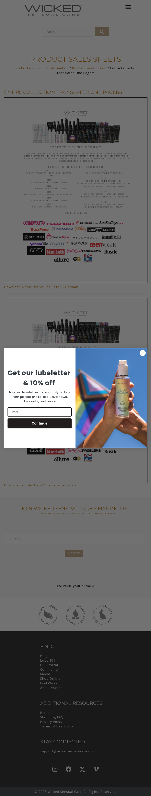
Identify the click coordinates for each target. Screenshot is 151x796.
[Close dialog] (142, 353)
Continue (40, 423)
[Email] (39, 411)
